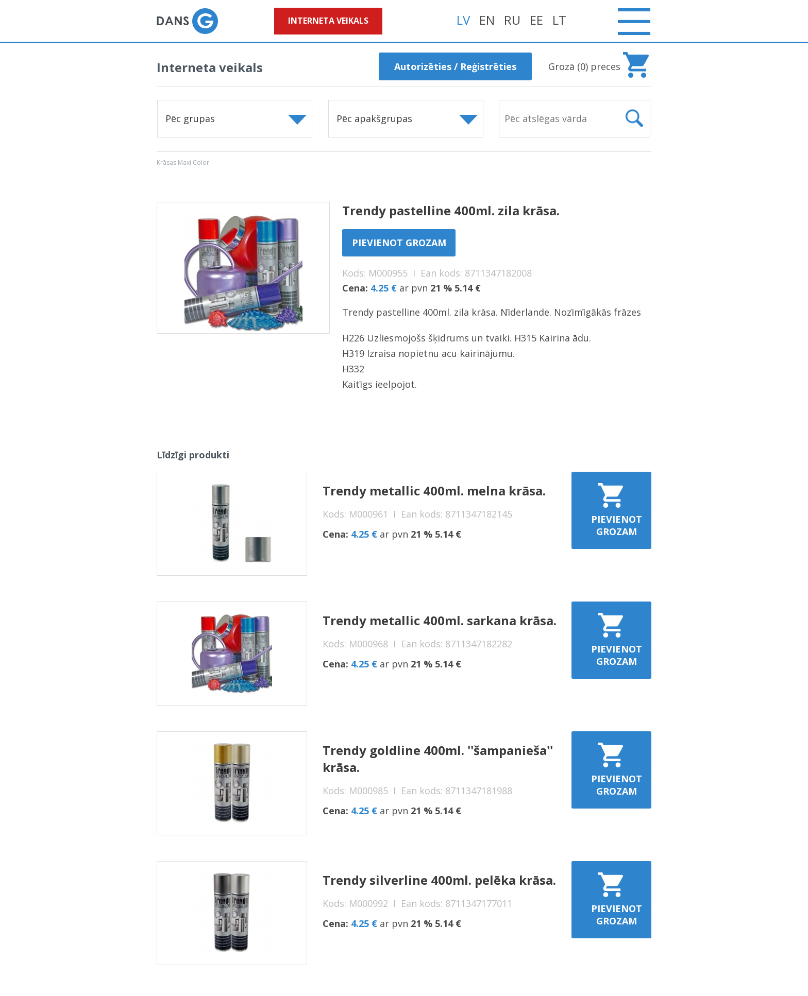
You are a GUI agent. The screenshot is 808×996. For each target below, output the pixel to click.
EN (487, 19)
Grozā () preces (584, 66)
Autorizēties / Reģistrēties (455, 66)
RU (512, 19)
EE (536, 19)
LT (559, 19)
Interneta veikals (328, 20)
